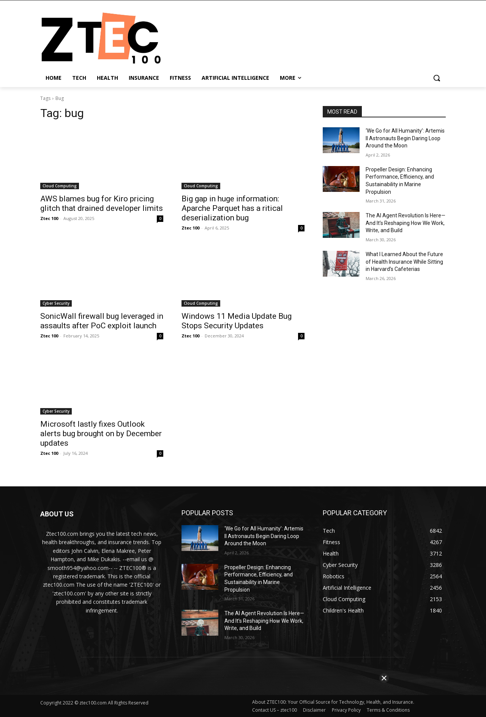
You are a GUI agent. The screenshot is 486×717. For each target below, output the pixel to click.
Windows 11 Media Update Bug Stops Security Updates (236, 321)
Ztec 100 (49, 218)
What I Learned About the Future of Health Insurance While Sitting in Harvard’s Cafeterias (404, 261)
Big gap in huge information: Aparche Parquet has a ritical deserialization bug (232, 208)
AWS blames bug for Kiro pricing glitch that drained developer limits (101, 203)
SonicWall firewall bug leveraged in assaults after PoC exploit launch (101, 321)
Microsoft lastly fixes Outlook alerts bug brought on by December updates (101, 433)
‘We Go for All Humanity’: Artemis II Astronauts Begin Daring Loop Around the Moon (405, 138)
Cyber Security (56, 303)
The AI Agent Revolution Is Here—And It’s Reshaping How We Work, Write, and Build (405, 222)
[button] (437, 78)
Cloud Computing (60, 185)
